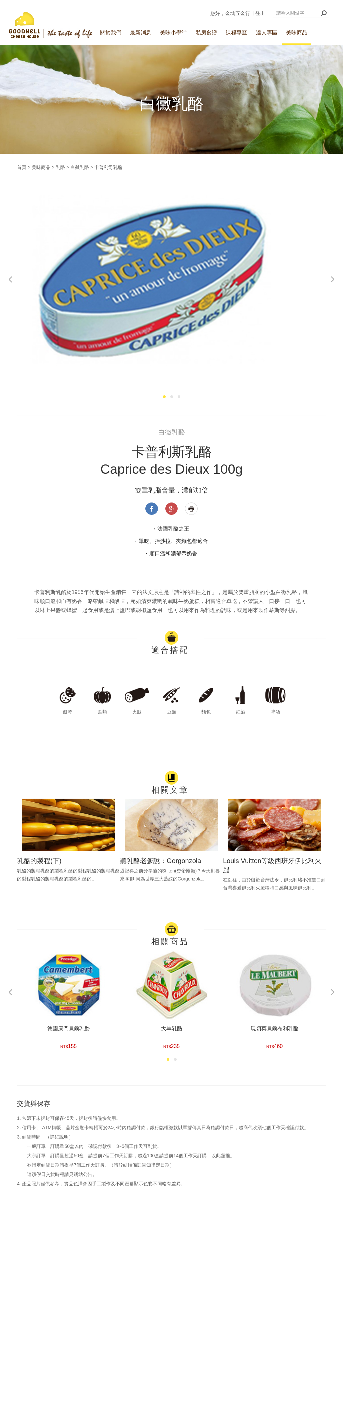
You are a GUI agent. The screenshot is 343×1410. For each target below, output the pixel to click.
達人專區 (266, 32)
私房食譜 (206, 32)
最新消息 (140, 32)
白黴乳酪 (79, 167)
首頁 (21, 167)
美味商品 (296, 32)
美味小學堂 (173, 32)
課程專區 (236, 32)
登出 (260, 13)
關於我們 (110, 32)
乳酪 (60, 167)
